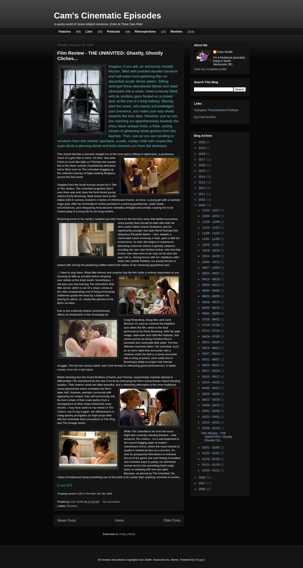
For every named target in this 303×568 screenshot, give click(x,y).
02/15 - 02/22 (211, 422)
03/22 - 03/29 (211, 399)
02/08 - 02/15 (211, 428)
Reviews (176, 31)
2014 (202, 176)
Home (119, 520)
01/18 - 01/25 (211, 459)
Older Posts (172, 520)
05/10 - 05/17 (211, 376)
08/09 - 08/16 (211, 307)
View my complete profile (210, 69)
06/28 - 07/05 (211, 336)
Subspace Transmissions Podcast (216, 110)
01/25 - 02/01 (211, 453)
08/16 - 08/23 (211, 302)
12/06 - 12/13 (211, 216)
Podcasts (113, 31)
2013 (202, 182)
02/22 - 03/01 (211, 416)
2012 (202, 188)
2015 (202, 170)
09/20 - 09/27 (211, 273)
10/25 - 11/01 (211, 244)
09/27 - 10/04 (211, 267)
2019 (202, 148)
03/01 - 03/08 (211, 411)
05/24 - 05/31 (211, 365)
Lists (88, 31)
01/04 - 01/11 (211, 470)
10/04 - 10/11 (211, 262)
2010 (202, 199)
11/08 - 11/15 (211, 233)
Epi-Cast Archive (205, 117)
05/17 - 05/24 (211, 370)
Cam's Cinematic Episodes (107, 15)
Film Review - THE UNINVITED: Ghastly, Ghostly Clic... (217, 436)
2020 (202, 142)
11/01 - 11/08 (211, 239)
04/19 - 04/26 (211, 382)
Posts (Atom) (127, 534)
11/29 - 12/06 (211, 222)
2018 (202, 153)
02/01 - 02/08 (211, 447)
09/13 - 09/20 (211, 279)
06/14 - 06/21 (211, 348)
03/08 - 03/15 (211, 405)
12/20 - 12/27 (211, 210)
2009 (202, 205)
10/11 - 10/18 (211, 256)
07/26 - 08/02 (211, 319)
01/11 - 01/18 (211, 464)
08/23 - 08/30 (211, 296)
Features (64, 31)
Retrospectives (145, 31)
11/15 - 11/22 (211, 227)
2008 (202, 477)
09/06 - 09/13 (211, 285)
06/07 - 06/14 (211, 353)
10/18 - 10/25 (211, 250)
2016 (202, 165)
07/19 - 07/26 (211, 325)
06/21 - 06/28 (211, 342)
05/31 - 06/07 (211, 359)
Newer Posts (66, 520)
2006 (202, 489)
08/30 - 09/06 (211, 290)
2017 (202, 159)
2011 (202, 194)
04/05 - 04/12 (211, 388)
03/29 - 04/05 (211, 394)
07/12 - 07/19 (211, 330)
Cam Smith (225, 52)
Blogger (200, 559)
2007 (202, 483)
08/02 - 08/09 (211, 313)
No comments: (111, 501)
